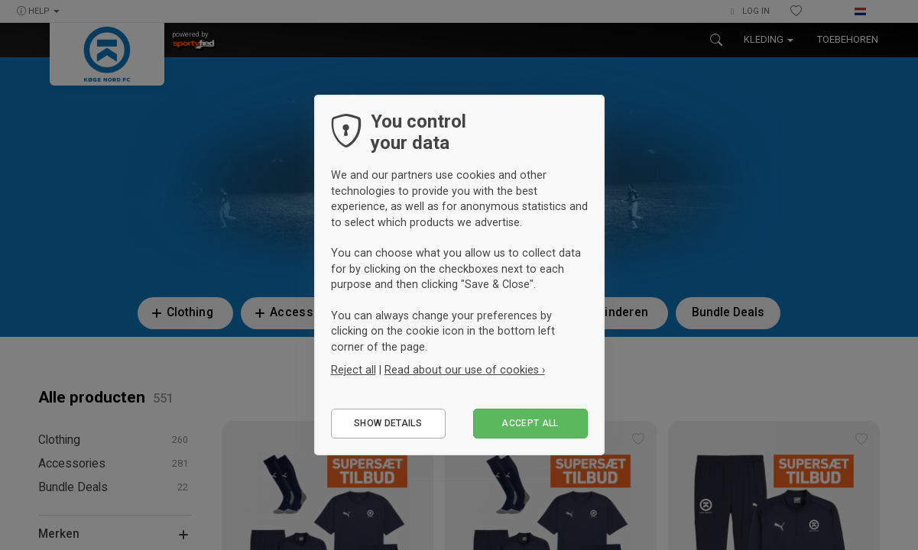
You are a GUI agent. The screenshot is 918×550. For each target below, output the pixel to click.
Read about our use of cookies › (464, 370)
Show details (388, 423)
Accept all (530, 423)
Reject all (353, 370)
